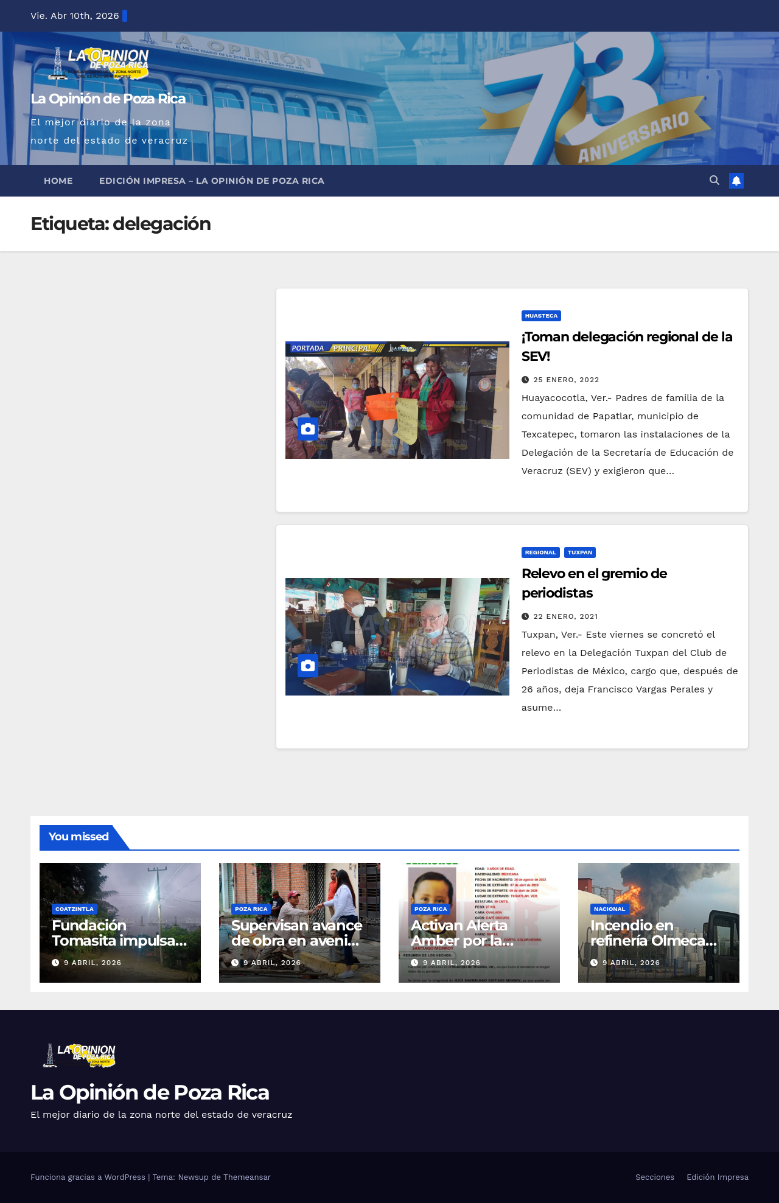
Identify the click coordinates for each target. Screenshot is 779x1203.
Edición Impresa (717, 1177)
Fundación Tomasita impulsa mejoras (113, 940)
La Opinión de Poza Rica (107, 98)
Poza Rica (251, 908)
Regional (540, 552)
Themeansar (247, 1177)
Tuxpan (580, 552)
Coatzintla (74, 908)
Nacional (610, 908)
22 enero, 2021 (566, 616)
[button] (714, 180)
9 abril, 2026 (93, 962)
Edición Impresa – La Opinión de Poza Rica (212, 180)
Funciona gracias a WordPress (89, 1177)
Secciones (654, 1177)
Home (58, 180)
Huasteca (541, 315)
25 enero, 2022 (566, 379)
